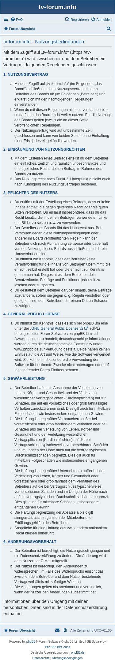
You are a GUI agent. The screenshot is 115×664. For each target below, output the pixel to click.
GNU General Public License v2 (57, 328)
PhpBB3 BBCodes (57, 647)
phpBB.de (78, 652)
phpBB (31, 641)
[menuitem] (16, 19)
